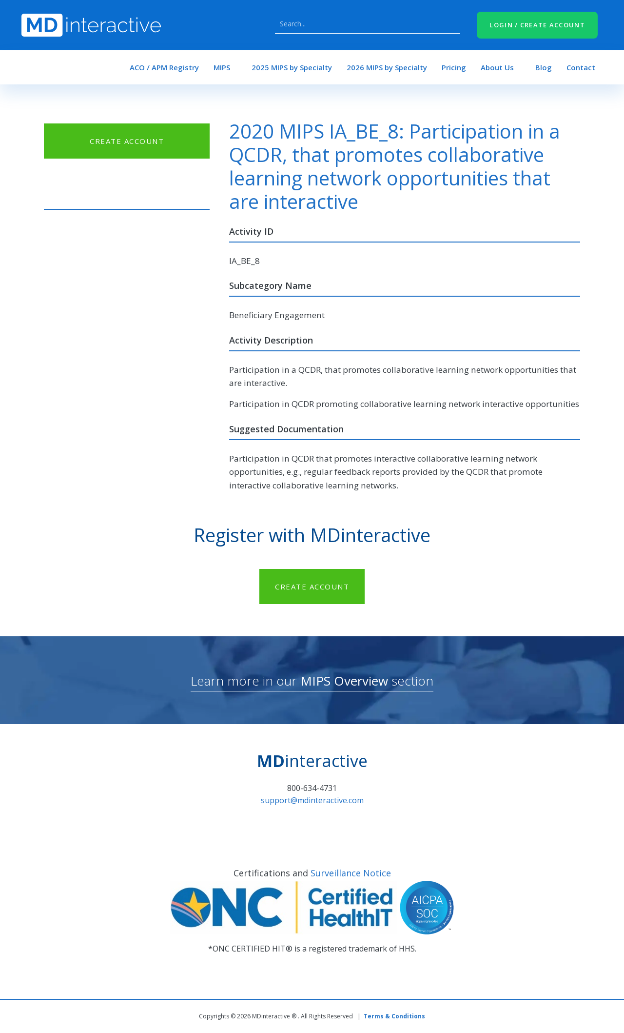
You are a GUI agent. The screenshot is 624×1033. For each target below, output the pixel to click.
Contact (580, 67)
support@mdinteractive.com (312, 800)
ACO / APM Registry (164, 67)
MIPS (222, 67)
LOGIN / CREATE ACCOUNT (537, 24)
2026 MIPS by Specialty (387, 67)
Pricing (454, 67)
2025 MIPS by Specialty (292, 67)
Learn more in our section (312, 680)
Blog (543, 67)
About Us (497, 67)
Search (450, 24)
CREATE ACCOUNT (127, 141)
